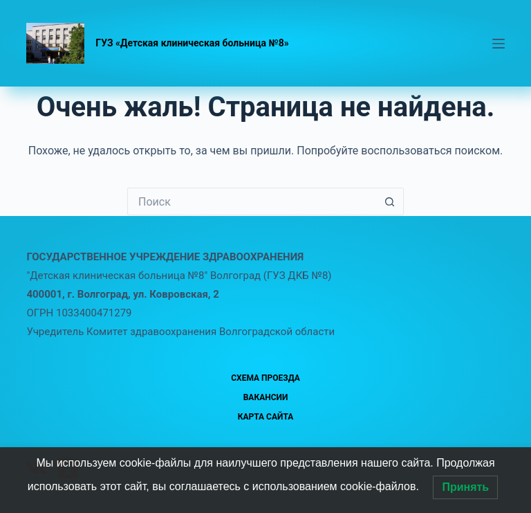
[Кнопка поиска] (390, 201)
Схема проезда (265, 378)
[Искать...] (251, 201)
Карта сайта (266, 417)
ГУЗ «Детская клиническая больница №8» (191, 42)
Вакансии (265, 397)
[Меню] (498, 43)
